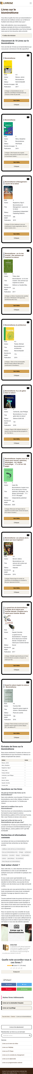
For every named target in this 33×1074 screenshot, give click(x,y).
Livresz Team (13, 944)
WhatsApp (24, 989)
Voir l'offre (16, 100)
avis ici (24, 817)
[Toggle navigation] (30, 3)
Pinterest (8, 989)
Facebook (9, 984)
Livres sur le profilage (9, 1008)
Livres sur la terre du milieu (10, 1043)
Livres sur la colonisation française (13, 1003)
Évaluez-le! (16, 972)
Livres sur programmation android (12, 1062)
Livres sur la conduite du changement (13, 1055)
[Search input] (15, 1035)
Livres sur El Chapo (7, 1051)
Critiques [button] (16, 104)
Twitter (24, 984)
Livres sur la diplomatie (9, 1059)
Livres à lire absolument (16, 1027)
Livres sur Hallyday (7, 1047)
